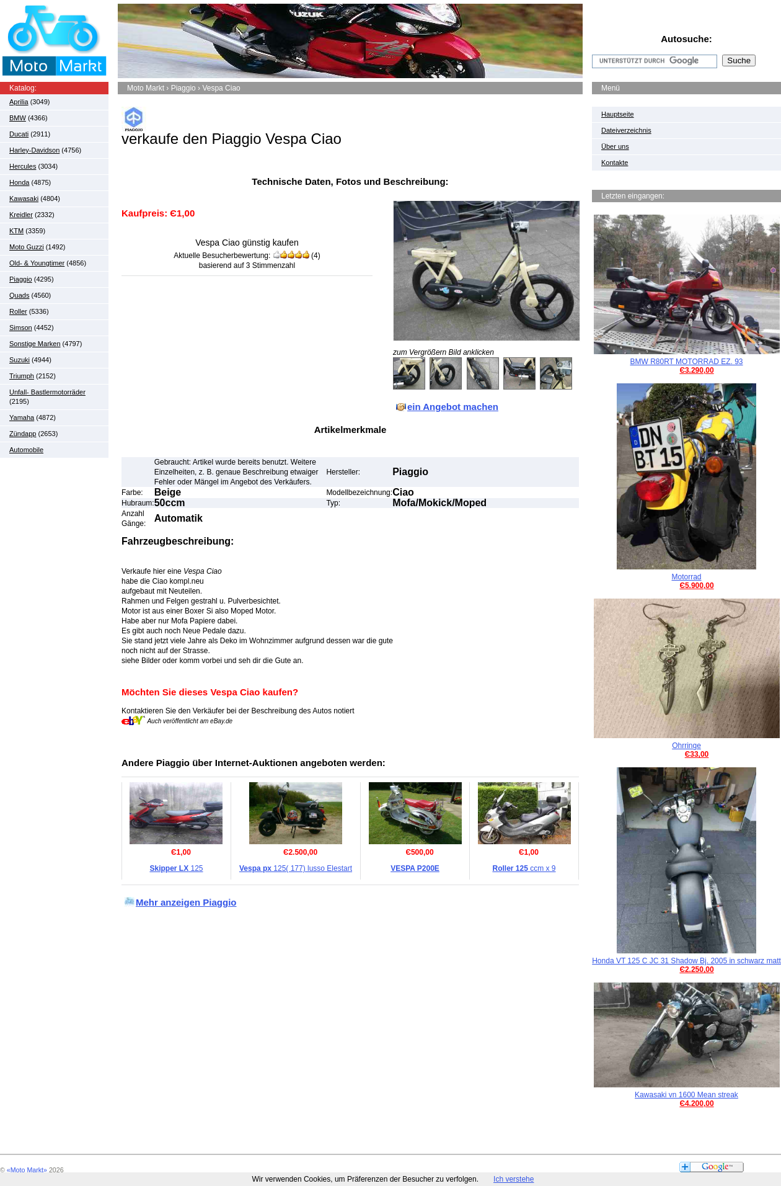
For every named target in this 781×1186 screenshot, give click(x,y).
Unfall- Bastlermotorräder (47, 392)
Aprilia (19, 101)
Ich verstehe (513, 1179)
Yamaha (21, 417)
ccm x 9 (523, 868)
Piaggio (20, 279)
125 (176, 868)
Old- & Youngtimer (36, 263)
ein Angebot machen (452, 406)
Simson (20, 327)
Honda (19, 182)
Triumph (21, 376)
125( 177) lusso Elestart (295, 868)
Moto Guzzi (26, 247)
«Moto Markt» (27, 1170)
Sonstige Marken (35, 343)
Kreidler (21, 214)
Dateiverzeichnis (626, 130)
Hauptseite (617, 114)
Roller (18, 311)
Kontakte (614, 162)
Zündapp (22, 433)
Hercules (22, 166)
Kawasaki (23, 198)
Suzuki (19, 359)
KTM (16, 230)
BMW (17, 118)
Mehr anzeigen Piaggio (186, 902)
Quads (19, 295)
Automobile (26, 449)
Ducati (19, 134)
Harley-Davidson (34, 150)
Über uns (615, 146)
